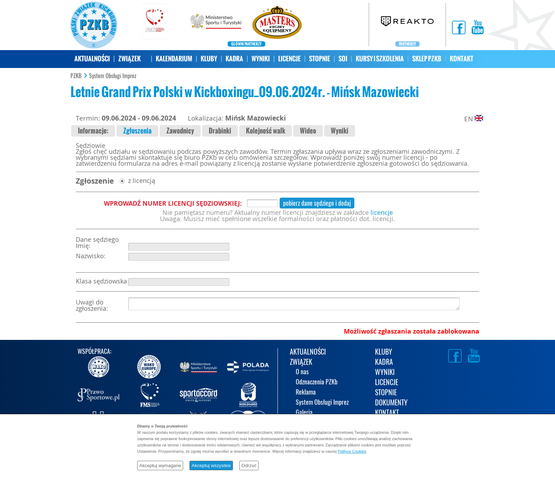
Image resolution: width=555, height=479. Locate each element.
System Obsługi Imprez (112, 76)
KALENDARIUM (174, 58)
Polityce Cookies (351, 451)
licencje (381, 212)
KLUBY (209, 58)
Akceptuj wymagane (160, 465)
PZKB (76, 76)
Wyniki (339, 131)
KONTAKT (461, 58)
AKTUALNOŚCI (92, 58)
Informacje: (93, 131)
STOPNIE (319, 58)
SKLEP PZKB (426, 58)
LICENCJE (289, 58)
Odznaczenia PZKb (316, 382)
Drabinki (220, 131)
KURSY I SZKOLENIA (380, 58)
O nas (302, 372)
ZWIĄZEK (129, 58)
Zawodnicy (180, 131)
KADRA (234, 58)
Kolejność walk (265, 131)
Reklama (306, 392)
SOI (343, 58)
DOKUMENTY (391, 403)
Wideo (308, 131)
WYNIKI (261, 58)
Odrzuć (248, 465)
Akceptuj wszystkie (211, 465)
